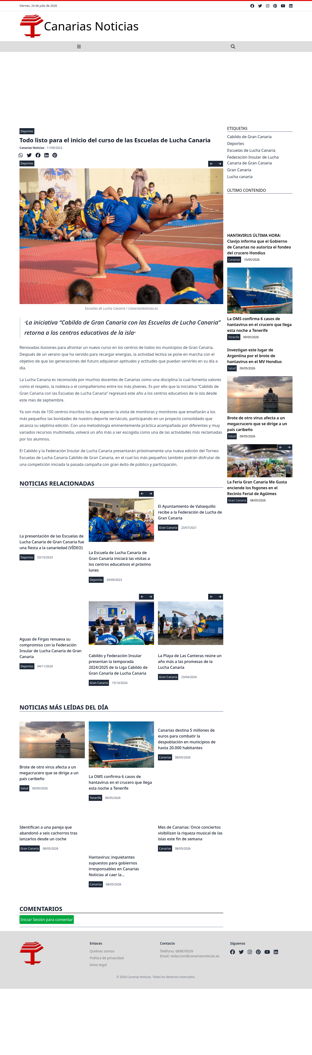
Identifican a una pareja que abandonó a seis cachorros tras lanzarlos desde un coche (49, 833)
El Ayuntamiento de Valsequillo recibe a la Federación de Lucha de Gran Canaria (190, 512)
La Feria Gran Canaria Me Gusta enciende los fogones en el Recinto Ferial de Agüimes (257, 487)
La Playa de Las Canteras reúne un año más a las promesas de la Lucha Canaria (190, 661)
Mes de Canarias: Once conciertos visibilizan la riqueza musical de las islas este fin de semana (190, 833)
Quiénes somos (102, 951)
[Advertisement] (156, 88)
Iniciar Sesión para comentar (46, 919)
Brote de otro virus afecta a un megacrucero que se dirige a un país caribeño (49, 772)
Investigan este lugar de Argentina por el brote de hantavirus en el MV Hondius (254, 355)
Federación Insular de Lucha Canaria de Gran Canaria (253, 160)
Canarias (165, 757)
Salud (24, 788)
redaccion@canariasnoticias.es (194, 956)
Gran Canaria (168, 528)
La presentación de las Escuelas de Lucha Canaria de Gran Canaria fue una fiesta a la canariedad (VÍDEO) (52, 541)
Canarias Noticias (32, 148)
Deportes (26, 131)
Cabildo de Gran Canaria (249, 136)
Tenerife (95, 798)
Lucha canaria (240, 176)
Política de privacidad (107, 958)
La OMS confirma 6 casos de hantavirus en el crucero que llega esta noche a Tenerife (120, 782)
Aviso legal (98, 964)
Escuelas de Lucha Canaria (251, 150)
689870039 (184, 951)
